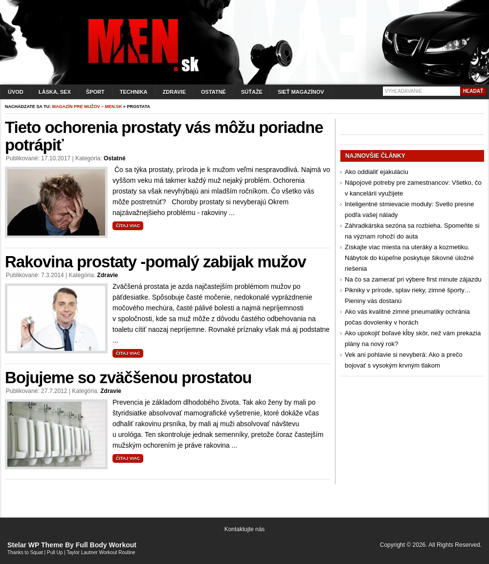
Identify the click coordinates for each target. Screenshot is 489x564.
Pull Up (55, 552)
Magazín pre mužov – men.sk (87, 106)
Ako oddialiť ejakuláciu (376, 171)
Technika (134, 92)
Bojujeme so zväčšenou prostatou (128, 378)
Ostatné (213, 92)
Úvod (15, 92)
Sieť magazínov (301, 92)
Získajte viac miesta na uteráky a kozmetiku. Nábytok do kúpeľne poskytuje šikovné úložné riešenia (409, 257)
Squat (36, 552)
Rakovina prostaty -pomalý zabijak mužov (155, 262)
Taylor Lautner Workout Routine (101, 552)
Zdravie (174, 92)
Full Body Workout (106, 545)
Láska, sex (55, 92)
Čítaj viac (128, 225)
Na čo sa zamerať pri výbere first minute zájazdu (413, 279)
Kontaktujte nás (244, 529)
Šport (95, 92)
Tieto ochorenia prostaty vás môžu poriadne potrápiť (164, 136)
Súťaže (252, 92)
